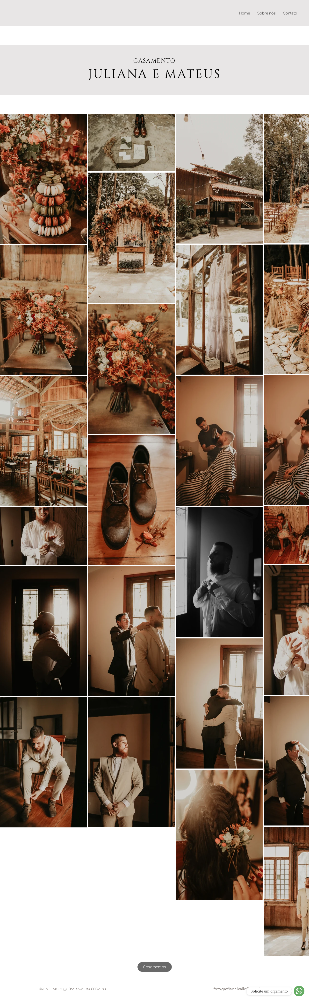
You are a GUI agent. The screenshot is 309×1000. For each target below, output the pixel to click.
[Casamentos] (154, 967)
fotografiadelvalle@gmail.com (242, 988)
